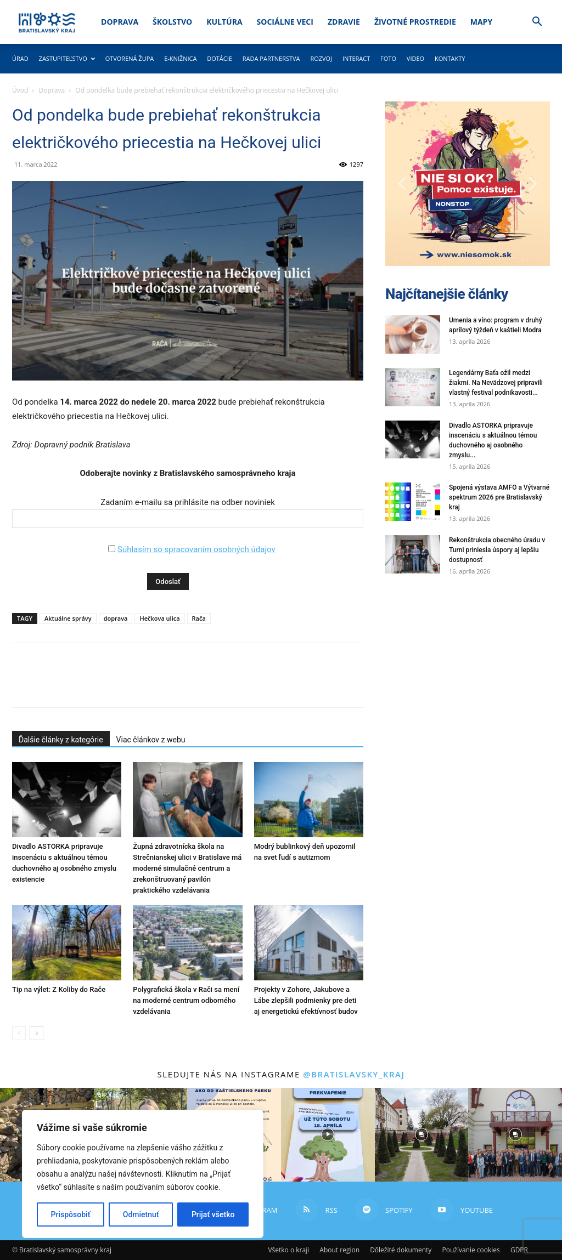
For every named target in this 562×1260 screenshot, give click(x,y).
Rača (199, 618)
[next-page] (36, 1033)
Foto (388, 58)
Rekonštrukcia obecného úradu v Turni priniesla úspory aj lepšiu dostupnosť (497, 550)
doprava (116, 618)
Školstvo (172, 21)
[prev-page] (19, 1033)
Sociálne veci (285, 21)
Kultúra (224, 21)
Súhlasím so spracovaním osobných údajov (196, 549)
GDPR (519, 1250)
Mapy (481, 21)
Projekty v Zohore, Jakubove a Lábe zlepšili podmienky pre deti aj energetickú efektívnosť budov (306, 1000)
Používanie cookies (470, 1250)
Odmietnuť (141, 1214)
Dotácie (219, 58)
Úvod (20, 90)
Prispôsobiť (71, 1214)
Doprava (119, 21)
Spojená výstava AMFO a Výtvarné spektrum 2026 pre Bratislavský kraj (499, 497)
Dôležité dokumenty (400, 1250)
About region (339, 1250)
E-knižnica (180, 58)
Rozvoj (321, 58)
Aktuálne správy (68, 618)
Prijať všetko (213, 1214)
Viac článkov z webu (151, 739)
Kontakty (450, 58)
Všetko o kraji (288, 1250)
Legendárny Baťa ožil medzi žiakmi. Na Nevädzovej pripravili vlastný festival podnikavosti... (496, 382)
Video (415, 58)
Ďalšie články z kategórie (61, 739)
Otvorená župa (129, 58)
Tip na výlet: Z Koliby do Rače (58, 989)
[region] (142, 1174)
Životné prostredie (415, 21)
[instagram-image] (328, 1135)
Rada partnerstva (271, 58)
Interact (356, 58)
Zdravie (344, 21)
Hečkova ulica (159, 618)
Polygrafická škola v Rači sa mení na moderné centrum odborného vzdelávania (186, 1000)
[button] (537, 23)
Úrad (20, 58)
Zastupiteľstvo (67, 58)
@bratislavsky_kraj (353, 1074)
